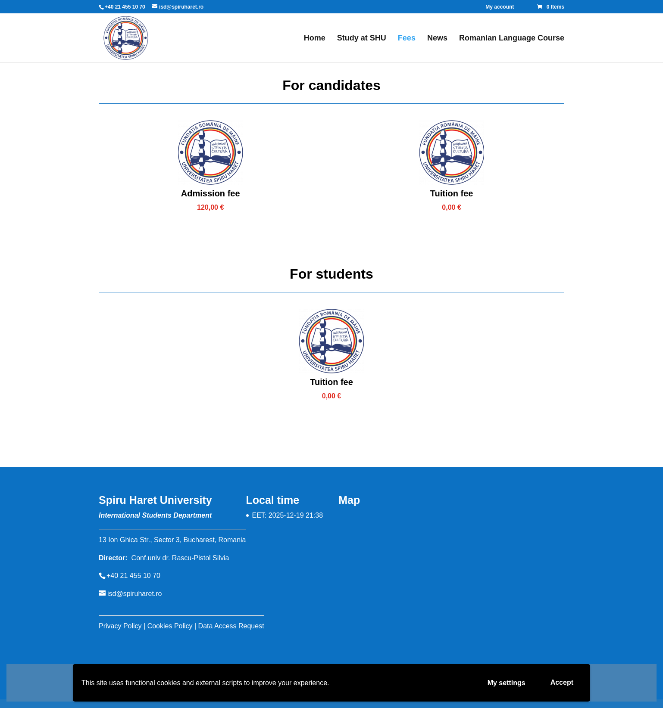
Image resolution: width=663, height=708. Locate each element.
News (437, 38)
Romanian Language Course (511, 38)
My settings (506, 682)
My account (499, 7)
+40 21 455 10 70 (125, 7)
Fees (407, 38)
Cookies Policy (170, 626)
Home (314, 38)
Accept (561, 682)
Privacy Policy (120, 626)
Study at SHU (361, 38)
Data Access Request (231, 626)
